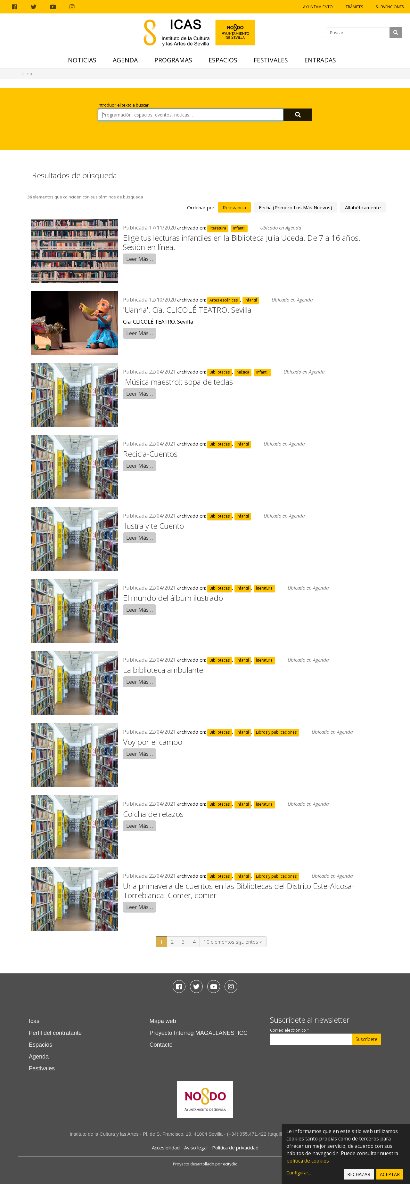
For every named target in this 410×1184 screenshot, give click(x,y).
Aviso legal (196, 1147)
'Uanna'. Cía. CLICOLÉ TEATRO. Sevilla (187, 309)
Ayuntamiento (318, 7)
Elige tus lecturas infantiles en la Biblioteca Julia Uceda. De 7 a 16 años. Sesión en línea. (241, 242)
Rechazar (358, 1174)
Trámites (354, 7)
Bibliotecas (219, 372)
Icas (34, 1021)
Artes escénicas (223, 300)
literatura (217, 228)
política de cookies (307, 1160)
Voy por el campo (152, 742)
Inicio (27, 74)
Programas (173, 60)
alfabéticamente (363, 207)
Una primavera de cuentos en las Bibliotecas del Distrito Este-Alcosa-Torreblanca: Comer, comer (238, 890)
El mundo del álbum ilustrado (173, 597)
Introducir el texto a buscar (123, 105)
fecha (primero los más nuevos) (295, 207)
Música (243, 372)
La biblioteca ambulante (163, 669)
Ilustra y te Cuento (153, 525)
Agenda (125, 60)
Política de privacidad (235, 1147)
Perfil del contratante (55, 1033)
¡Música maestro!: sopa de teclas (178, 381)
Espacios (223, 60)
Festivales (271, 60)
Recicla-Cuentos (150, 453)
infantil (239, 228)
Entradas (320, 60)
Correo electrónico (289, 1030)
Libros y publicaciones (276, 732)
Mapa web (163, 1021)
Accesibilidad (166, 1147)
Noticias (82, 60)
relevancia (234, 207)
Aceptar (390, 1174)
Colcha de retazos (153, 814)
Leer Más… (139, 258)
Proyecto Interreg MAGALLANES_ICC (199, 1033)
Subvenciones (390, 7)
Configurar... (298, 1173)
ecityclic (230, 1164)
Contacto (161, 1045)
